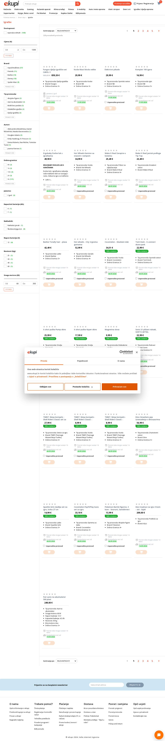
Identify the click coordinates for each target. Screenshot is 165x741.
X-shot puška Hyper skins (85, 329)
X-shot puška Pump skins (54, 329)
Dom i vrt (126, 9)
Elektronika (19, 9)
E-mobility (81, 9)
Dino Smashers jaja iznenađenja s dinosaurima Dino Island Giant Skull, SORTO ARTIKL (147, 418)
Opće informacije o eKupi (19, 708)
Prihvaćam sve (119, 387)
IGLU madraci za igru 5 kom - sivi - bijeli (147, 508)
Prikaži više (9, 87)
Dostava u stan (90, 712)
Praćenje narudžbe (122, 3)
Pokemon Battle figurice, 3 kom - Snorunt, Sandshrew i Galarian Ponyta (117, 508)
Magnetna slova (112, 329)
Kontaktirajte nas (140, 716)
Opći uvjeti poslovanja (142, 708)
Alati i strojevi (114, 9)
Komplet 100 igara (143, 69)
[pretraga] (77, 4)
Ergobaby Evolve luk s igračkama (53, 154)
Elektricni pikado (112, 69)
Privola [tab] (44, 361)
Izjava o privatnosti (140, 712)
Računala (7, 9)
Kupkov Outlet (66, 13)
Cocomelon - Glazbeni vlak (117, 242)
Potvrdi (9, 56)
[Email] (106, 685)
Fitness (71, 9)
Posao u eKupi (15, 716)
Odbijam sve (45, 387)
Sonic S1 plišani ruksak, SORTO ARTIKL (145, 330)
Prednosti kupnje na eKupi (20, 712)
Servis (111, 720)
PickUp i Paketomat (91, 716)
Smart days (22, 17)
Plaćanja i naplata (66, 708)
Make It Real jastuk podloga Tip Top (148, 154)
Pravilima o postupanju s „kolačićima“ (68, 376)
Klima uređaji (59, 9)
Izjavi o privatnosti (38, 376)
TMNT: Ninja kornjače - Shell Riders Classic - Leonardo (84, 418)
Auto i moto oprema (97, 9)
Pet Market (41, 13)
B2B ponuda (80, 13)
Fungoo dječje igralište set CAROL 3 (55, 70)
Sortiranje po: (48, 31)
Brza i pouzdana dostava (94, 708)
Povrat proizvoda (115, 712)
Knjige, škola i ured (26, 13)
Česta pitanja (39, 708)
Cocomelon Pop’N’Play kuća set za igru (86, 508)
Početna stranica (9, 17)
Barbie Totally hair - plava (55, 242)
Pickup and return (115, 724)
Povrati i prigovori (115, 708)
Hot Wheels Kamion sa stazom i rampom (84, 154)
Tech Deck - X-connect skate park (145, 243)
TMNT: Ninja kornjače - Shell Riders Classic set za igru (54, 418)
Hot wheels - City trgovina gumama (86, 243)
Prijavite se (135, 685)
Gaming (30, 9)
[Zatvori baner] (137, 352)
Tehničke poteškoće (42, 718)
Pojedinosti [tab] (82, 361)
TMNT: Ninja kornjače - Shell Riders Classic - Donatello (115, 418)
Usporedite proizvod (114, 102)
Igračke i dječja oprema (143, 9)
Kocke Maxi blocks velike (85, 69)
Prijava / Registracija (143, 3)
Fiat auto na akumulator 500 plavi (54, 598)
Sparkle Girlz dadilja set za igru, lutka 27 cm (55, 508)
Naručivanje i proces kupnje (70, 712)
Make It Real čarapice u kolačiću (115, 154)
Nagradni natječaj (16, 720)
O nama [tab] (121, 361)
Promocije (53, 13)
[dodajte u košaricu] (49, 108)
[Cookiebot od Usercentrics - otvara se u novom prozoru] (121, 352)
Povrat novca (114, 716)
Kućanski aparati (44, 9)
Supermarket (9, 13)
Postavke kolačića (82, 387)
